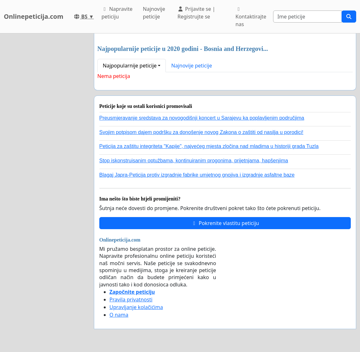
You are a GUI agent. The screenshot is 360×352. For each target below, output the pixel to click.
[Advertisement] (45, 128)
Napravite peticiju (117, 12)
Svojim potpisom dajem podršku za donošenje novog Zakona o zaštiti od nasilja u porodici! (201, 132)
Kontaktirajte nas (251, 17)
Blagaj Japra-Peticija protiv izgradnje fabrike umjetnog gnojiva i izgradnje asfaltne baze (197, 175)
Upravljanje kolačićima (136, 307)
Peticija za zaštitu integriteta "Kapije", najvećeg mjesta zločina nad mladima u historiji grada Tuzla (209, 146)
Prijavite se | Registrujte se (196, 12)
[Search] (307, 17)
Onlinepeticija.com (33, 16)
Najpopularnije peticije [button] (130, 65)
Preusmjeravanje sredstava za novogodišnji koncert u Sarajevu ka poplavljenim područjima (201, 118)
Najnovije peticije (154, 12)
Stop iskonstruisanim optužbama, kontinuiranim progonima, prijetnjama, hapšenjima (193, 160)
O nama (118, 314)
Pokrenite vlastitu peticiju (225, 223)
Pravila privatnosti (130, 299)
